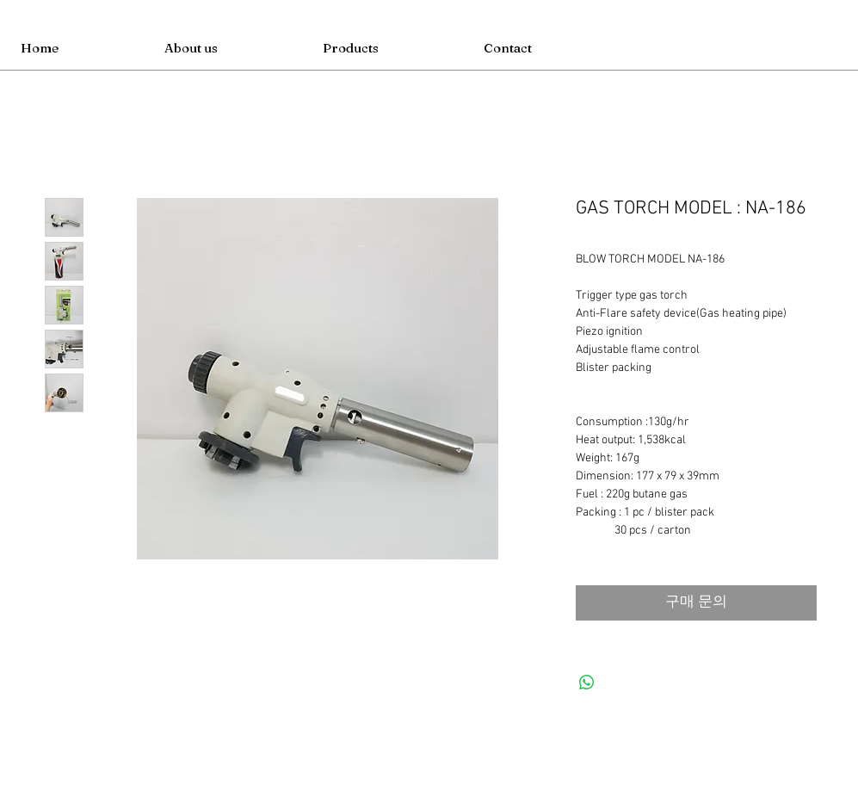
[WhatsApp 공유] (587, 682)
